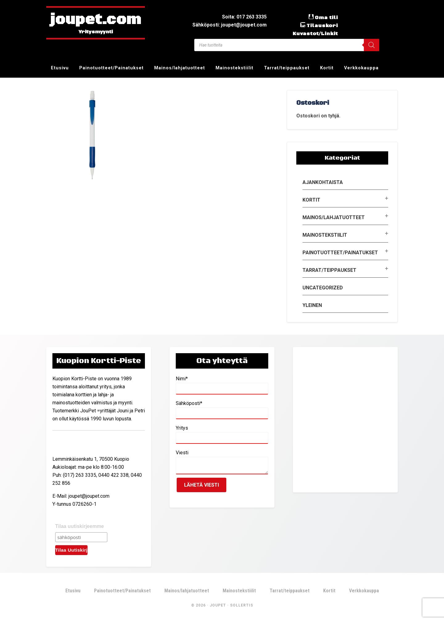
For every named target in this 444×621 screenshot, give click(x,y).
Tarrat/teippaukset (329, 270)
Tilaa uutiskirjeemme (79, 526)
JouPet (218, 605)
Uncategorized (322, 288)
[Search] (371, 45)
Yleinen (312, 305)
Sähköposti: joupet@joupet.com (229, 25)
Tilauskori (322, 25)
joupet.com (95, 20)
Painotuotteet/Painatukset (340, 252)
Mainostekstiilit (324, 235)
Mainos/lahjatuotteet (333, 217)
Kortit (311, 200)
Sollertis (241, 605)
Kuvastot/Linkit (315, 34)
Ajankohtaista (322, 182)
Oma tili (326, 17)
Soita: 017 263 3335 (244, 17)
